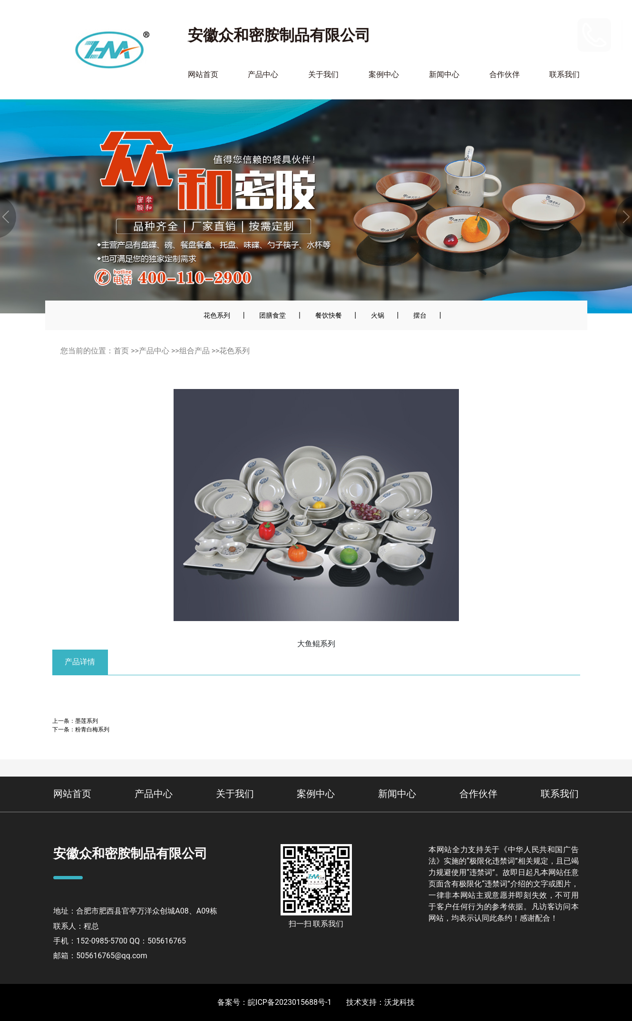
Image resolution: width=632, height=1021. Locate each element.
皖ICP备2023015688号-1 (289, 1002)
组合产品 (194, 350)
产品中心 (263, 74)
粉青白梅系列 (92, 729)
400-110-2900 (541, 41)
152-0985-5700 (545, 28)
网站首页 (203, 74)
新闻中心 (444, 74)
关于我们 (323, 74)
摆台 (420, 315)
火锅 (377, 315)
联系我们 (564, 74)
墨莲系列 (86, 720)
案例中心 (384, 74)
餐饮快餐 (328, 315)
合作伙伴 (504, 74)
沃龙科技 (399, 1002)
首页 (121, 350)
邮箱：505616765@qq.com (100, 955)
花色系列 (217, 315)
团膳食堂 (272, 315)
